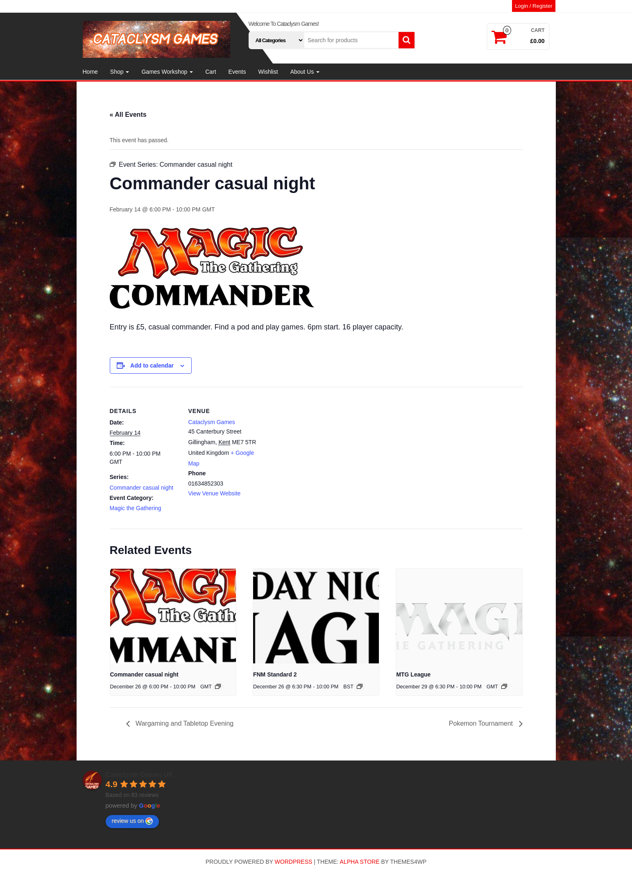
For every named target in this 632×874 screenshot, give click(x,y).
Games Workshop (167, 71)
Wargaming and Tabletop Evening (184, 723)
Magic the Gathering (135, 508)
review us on (132, 821)
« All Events (128, 114)
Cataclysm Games (211, 422)
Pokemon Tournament (482, 723)
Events (237, 71)
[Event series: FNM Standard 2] (359, 686)
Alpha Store (360, 861)
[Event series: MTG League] (504, 686)
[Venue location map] (310, 443)
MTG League (413, 674)
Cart (210, 71)
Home (90, 71)
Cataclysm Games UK (139, 774)
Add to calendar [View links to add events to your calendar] (152, 365)
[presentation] (173, 616)
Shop (119, 71)
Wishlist (268, 71)
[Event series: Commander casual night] (218, 686)
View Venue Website (214, 493)
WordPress (294, 861)
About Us (304, 71)
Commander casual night (142, 487)
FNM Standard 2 (275, 674)
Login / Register (533, 6)
